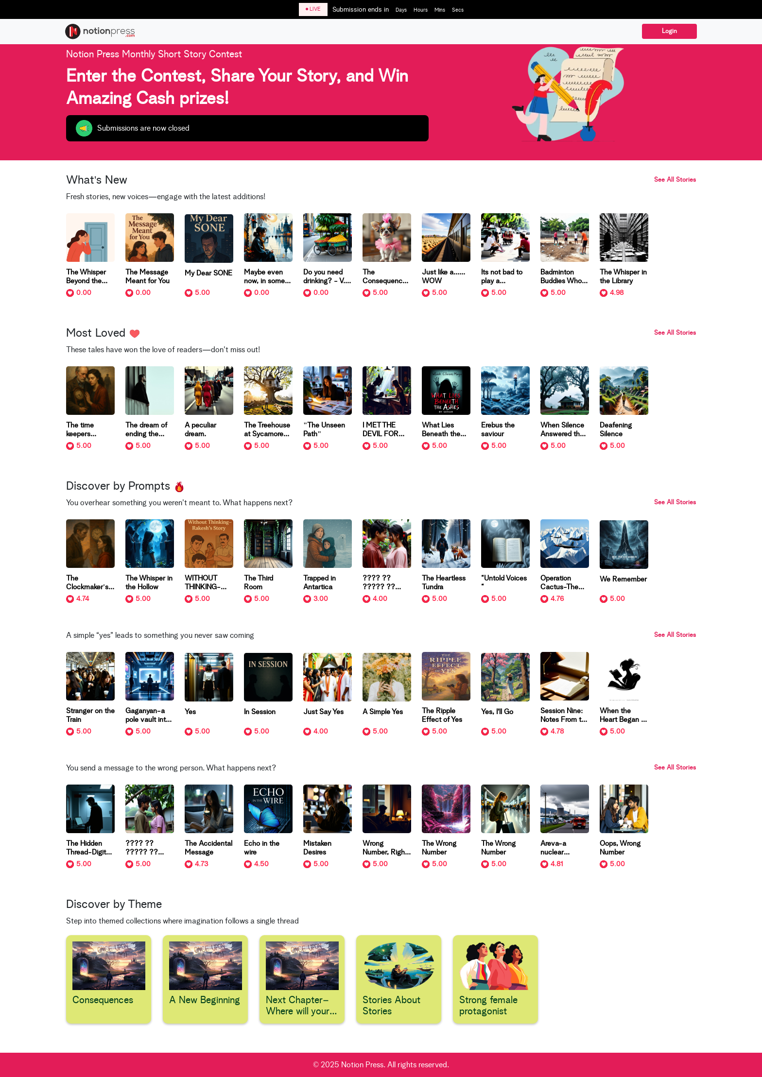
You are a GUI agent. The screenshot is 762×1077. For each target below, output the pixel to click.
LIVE (313, 9)
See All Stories (675, 180)
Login (669, 31)
